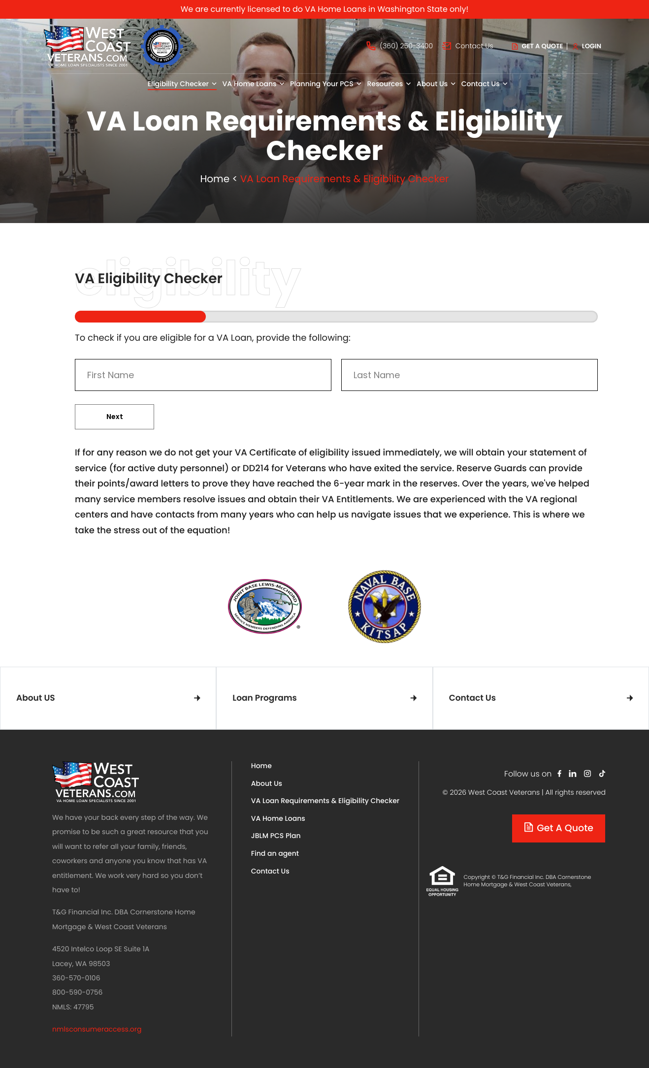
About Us (266, 783)
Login (587, 46)
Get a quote (537, 46)
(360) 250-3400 (399, 46)
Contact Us (467, 46)
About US (35, 698)
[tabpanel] (264, 606)
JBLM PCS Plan (276, 836)
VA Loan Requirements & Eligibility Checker (325, 801)
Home (214, 179)
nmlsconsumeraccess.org (96, 1029)
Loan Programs (264, 698)
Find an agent (275, 853)
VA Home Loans (278, 818)
